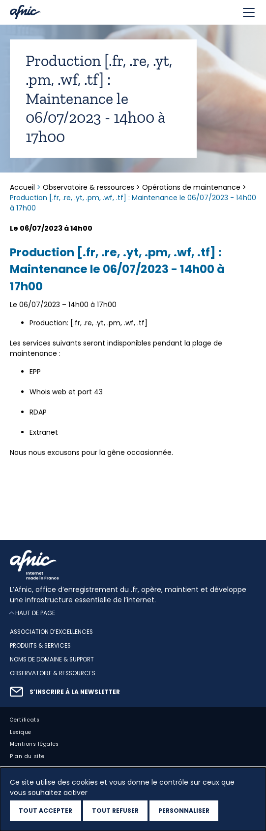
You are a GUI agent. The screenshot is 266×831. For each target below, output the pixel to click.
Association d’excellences (51, 632)
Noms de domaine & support (52, 659)
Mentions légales (34, 744)
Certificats (25, 720)
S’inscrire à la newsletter (75, 692)
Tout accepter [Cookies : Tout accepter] (45, 810)
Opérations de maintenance (191, 187)
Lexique (20, 732)
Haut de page (35, 613)
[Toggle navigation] (248, 12)
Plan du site (27, 757)
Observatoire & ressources (88, 187)
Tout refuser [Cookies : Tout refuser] (115, 810)
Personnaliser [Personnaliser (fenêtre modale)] (183, 810)
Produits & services (40, 646)
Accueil (23, 187)
